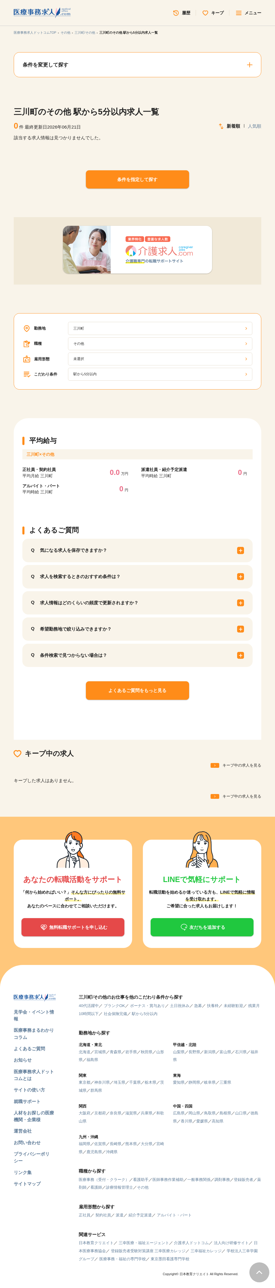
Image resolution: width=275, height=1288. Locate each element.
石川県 (241, 1052)
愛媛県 (202, 1121)
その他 (65, 32)
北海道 (84, 1052)
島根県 (225, 1113)
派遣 (119, 1215)
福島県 (92, 1059)
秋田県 (146, 1052)
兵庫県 (146, 1113)
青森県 (115, 1052)
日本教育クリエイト (96, 1243)
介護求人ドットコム (191, 1243)
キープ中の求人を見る (242, 765)
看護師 (96, 1187)
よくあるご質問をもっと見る (137, 690)
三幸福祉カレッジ (206, 1251)
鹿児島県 (94, 1152)
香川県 (186, 1121)
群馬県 (96, 1090)
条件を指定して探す (137, 179)
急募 (198, 1005)
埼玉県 (119, 1082)
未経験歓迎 (233, 1005)
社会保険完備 (115, 1013)
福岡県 (84, 1144)
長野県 (194, 1052)
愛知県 (179, 1082)
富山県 (225, 1052)
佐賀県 (100, 1144)
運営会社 (23, 1130)
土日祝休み (179, 1005)
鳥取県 (210, 1113)
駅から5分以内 (144, 1013)
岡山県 (194, 1113)
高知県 (217, 1121)
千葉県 (135, 1082)
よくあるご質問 (29, 1048)
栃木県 (150, 1082)
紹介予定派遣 (140, 1215)
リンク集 (23, 1172)
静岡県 (194, 1082)
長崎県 (115, 1144)
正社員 (84, 1215)
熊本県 (131, 1144)
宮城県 (100, 1052)
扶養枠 (213, 1005)
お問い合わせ (27, 1142)
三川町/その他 (85, 32)
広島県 (179, 1113)
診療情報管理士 (119, 1187)
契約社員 (103, 1215)
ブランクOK (114, 1005)
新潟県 (210, 1052)
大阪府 (84, 1113)
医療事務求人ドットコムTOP (35, 32)
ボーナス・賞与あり (147, 1005)
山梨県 (179, 1052)
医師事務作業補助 (167, 1179)
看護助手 (141, 1179)
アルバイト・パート (174, 1215)
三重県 (225, 1082)
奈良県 (115, 1113)
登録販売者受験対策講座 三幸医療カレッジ (148, 1251)
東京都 (84, 1082)
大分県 (146, 1144)
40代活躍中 (89, 1005)
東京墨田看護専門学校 (170, 1259)
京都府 (100, 1113)
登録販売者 (243, 1179)
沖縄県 (112, 1152)
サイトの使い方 (29, 1089)
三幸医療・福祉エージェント (144, 1243)
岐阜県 (210, 1082)
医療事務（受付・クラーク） (104, 1179)
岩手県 (131, 1052)
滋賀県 (131, 1113)
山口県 (241, 1113)
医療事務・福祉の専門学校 (122, 1259)
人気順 (254, 126)
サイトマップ (27, 1183)
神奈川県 (102, 1082)
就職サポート (27, 1101)
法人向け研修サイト (231, 1243)
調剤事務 (222, 1179)
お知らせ (23, 1059)
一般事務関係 (199, 1179)
